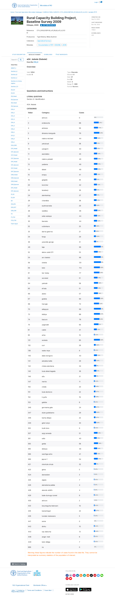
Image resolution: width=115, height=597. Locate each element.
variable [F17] (92, 12)
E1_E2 (12, 194)
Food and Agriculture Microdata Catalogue (28, 12)
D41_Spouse (15, 165)
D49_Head (14, 181)
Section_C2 (14, 86)
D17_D (13, 135)
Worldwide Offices (39, 585)
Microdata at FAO (46, 5)
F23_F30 (13, 220)
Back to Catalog (18, 564)
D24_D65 (14, 145)
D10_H (13, 109)
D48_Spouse (15, 178)
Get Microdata (48, 25)
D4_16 (13, 93)
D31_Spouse (15, 152)
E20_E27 (13, 207)
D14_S (13, 125)
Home (12, 12)
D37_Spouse (15, 158)
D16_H (13, 129)
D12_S (13, 119)
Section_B (14, 74)
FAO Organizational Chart (21, 585)
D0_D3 (13, 90)
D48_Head (14, 174)
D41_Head (14, 161)
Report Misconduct (18, 591)
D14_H (13, 122)
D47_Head (14, 168)
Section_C (14, 78)
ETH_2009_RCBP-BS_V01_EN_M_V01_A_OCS (74, 12)
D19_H (13, 139)
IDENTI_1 (13, 68)
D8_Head (14, 103)
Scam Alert (48, 590)
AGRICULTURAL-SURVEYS (51, 12)
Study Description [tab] (18, 54)
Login (96, 2)
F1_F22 (13, 217)
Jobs (13, 590)
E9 (12, 201)
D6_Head (14, 96)
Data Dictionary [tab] (35, 54)
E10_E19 (13, 204)
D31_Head (14, 148)
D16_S (13, 132)
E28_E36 (13, 210)
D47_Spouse (15, 171)
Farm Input (14, 223)
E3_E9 (13, 197)
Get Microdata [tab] (61, 54)
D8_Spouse (14, 106)
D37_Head (14, 155)
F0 (12, 214)
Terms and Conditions (34, 590)
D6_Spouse (14, 99)
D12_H (13, 116)
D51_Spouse (15, 191)
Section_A (14, 71)
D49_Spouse (15, 184)
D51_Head (14, 188)
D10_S (13, 112)
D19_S (13, 142)
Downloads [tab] (48, 54)
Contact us (20, 590)
